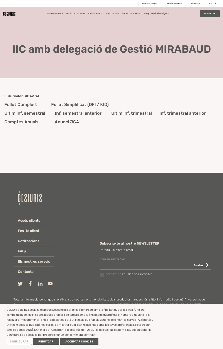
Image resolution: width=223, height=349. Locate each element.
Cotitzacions (112, 13)
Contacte (26, 272)
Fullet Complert (20, 104)
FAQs (22, 251)
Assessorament (55, 13)
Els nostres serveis (34, 261)
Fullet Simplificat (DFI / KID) (80, 104)
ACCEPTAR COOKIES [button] (79, 341)
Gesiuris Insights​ (160, 13)
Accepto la (129, 274)
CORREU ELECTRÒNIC (113, 259)
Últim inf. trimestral (131, 113)
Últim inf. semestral (24, 113)
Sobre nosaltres (131, 13)
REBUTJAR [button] (45, 341)
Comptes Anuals (21, 121)
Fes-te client (149, 3)
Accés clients (174, 3)
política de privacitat (137, 274)
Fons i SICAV (95, 13)
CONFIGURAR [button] (19, 341)
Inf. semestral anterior (78, 113)
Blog (146, 13)
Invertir (195, 3)
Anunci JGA (67, 121)
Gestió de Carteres (75, 13)
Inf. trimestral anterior (182, 113)
